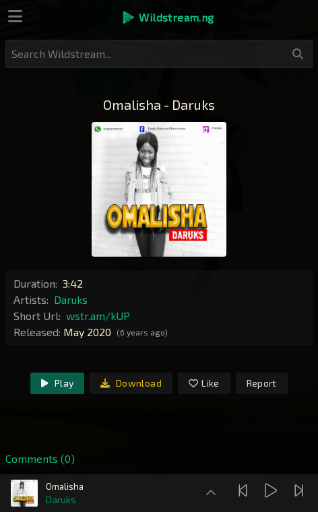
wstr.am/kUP (98, 315)
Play (57, 383)
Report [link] (262, 383)
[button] (167, 17)
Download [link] (131, 383)
